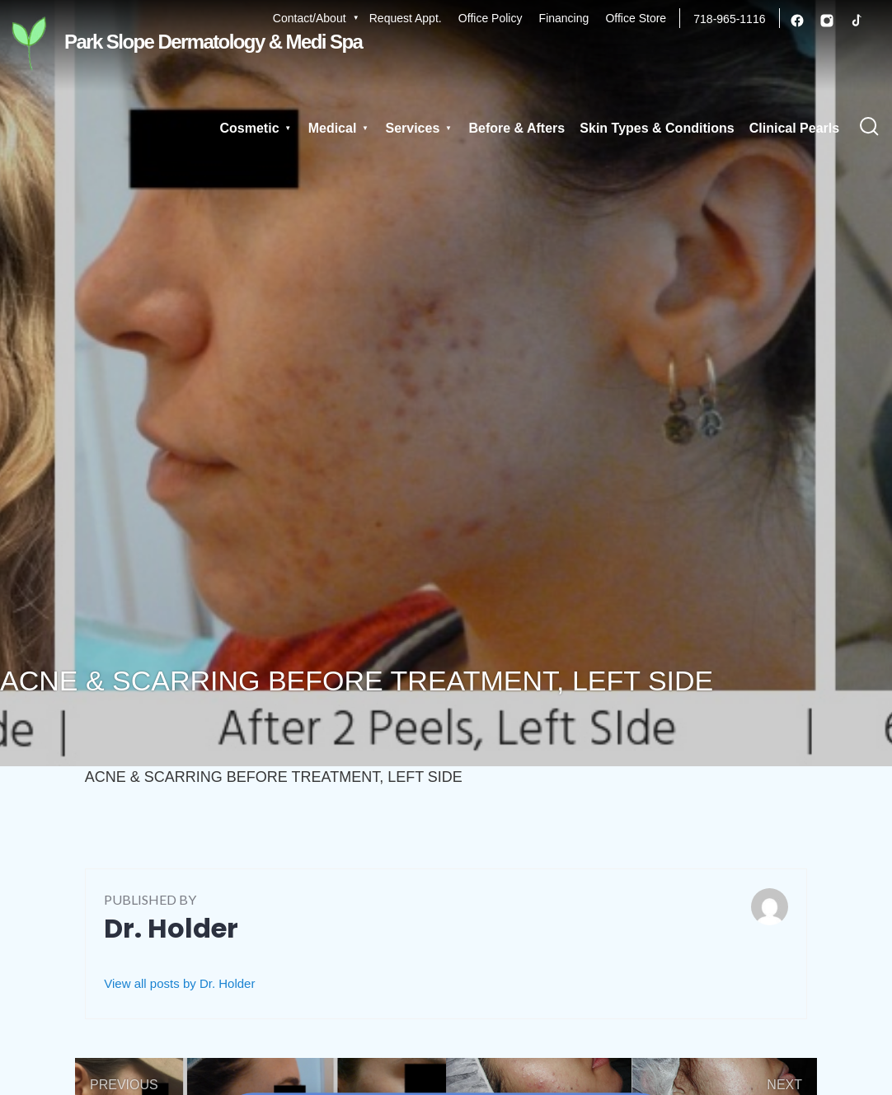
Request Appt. (405, 18)
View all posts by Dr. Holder (179, 983)
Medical (351, 129)
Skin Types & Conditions (660, 129)
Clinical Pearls (795, 129)
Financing (564, 18)
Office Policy (490, 18)
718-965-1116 (729, 19)
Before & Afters (521, 129)
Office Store (635, 18)
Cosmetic (276, 129)
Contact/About (309, 18)
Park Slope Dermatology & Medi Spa (181, 43)
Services (424, 129)
